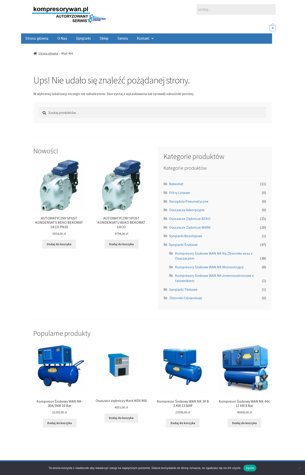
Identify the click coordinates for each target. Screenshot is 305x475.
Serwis (92, 38)
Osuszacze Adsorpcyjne (187, 210)
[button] (115, 38)
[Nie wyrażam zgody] (299, 468)
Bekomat (176, 184)
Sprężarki (53, 38)
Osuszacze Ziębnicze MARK (190, 227)
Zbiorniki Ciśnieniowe (185, 298)
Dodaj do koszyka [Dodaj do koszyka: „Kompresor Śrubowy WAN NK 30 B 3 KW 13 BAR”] (183, 423)
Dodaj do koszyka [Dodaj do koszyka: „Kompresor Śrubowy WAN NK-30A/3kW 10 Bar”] (59, 423)
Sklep (74, 38)
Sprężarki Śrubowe (183, 244)
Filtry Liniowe (179, 192)
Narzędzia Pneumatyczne (188, 201)
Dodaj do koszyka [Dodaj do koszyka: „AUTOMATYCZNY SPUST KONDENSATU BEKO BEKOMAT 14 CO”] (121, 244)
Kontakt (115, 38)
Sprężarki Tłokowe (183, 289)
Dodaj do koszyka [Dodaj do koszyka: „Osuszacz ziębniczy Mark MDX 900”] (121, 418)
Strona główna (48, 53)
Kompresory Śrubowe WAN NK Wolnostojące (209, 267)
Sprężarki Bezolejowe (185, 236)
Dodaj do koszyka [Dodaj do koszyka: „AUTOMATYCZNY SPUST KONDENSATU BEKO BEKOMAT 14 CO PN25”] (59, 244)
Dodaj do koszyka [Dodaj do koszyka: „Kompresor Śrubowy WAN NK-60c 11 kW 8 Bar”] (244, 423)
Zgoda (250, 468)
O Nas (32, 38)
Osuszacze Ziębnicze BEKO (189, 218)
